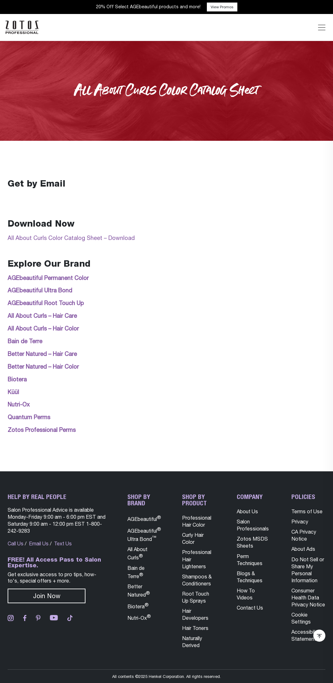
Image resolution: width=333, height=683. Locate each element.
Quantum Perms (29, 417)
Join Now (46, 595)
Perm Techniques (249, 559)
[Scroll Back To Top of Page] (319, 636)
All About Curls (137, 553)
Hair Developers (195, 614)
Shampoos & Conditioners (197, 580)
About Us (247, 511)
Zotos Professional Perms (42, 430)
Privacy (299, 521)
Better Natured (138, 591)
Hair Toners (195, 628)
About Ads (303, 549)
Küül (13, 392)
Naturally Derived (192, 641)
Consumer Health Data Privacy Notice (308, 597)
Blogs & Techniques (249, 576)
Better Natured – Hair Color (43, 366)
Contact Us (250, 608)
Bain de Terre (25, 341)
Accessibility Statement (305, 635)
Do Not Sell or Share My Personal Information (307, 570)
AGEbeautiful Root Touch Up (46, 303)
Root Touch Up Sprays (195, 597)
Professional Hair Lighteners (196, 559)
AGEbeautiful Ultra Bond (40, 290)
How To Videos (246, 594)
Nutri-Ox (19, 404)
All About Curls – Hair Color (43, 328)
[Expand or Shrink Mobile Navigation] (322, 27)
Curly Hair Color (193, 538)
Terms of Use (307, 511)
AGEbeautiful (144, 518)
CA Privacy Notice (303, 535)
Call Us (16, 543)
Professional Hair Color (196, 521)
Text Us (63, 543)
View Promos (222, 7)
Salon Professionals (253, 525)
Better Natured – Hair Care (42, 354)
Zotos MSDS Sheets (252, 542)
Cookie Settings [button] (301, 618)
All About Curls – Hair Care (42, 315)
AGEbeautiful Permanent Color (48, 278)
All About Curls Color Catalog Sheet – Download (71, 238)
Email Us (39, 543)
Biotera (17, 379)
